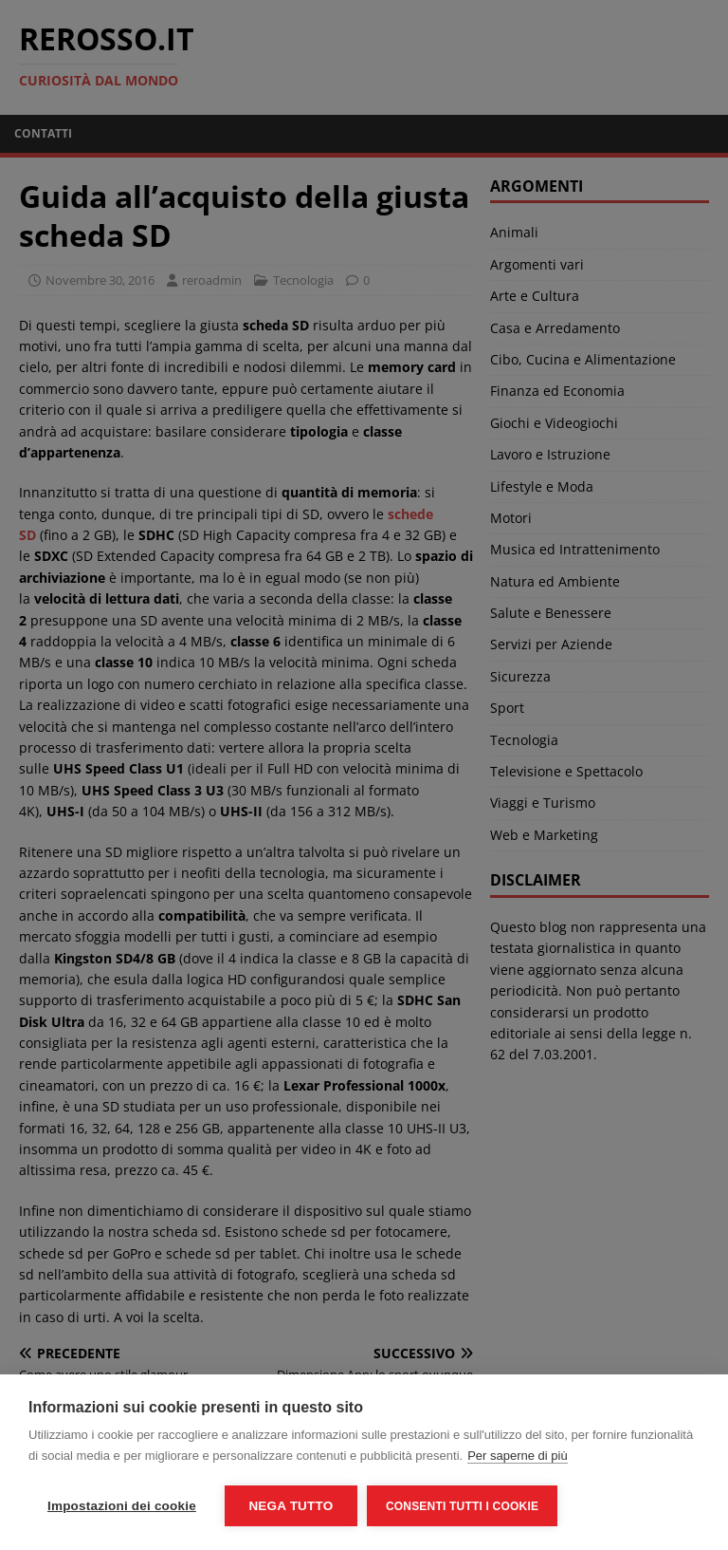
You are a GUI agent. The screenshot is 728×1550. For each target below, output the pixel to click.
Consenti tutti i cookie (462, 1506)
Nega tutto (290, 1506)
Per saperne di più (517, 1455)
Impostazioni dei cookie (121, 1506)
